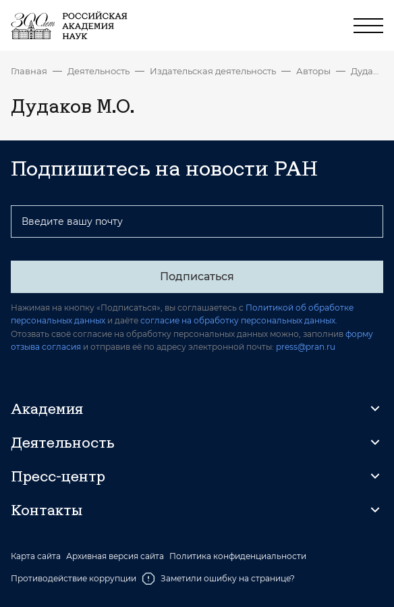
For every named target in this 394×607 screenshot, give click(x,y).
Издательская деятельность (213, 70)
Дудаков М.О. (367, 70)
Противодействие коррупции (73, 578)
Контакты (46, 509)
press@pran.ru (305, 347)
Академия (47, 408)
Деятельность (98, 70)
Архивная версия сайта (115, 556)
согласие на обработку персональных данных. (238, 320)
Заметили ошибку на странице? (218, 578)
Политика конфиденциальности (237, 556)
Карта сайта (36, 556)
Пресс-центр (58, 476)
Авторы (313, 70)
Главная (29, 70)
